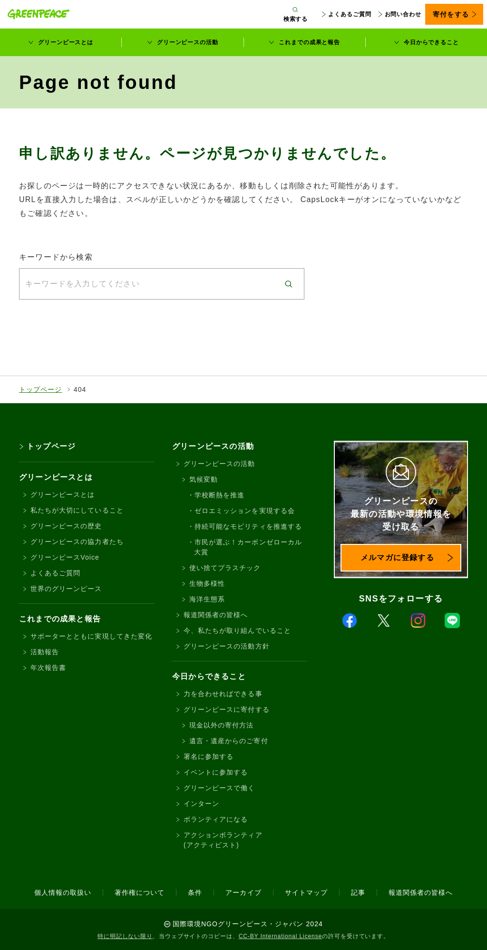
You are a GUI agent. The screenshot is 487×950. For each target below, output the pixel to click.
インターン (201, 803)
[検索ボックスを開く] (295, 14)
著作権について (140, 892)
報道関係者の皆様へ (216, 615)
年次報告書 (48, 667)
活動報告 (44, 652)
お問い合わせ (403, 14)
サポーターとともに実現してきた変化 (91, 636)
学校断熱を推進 (219, 495)
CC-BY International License (280, 936)
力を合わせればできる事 (223, 694)
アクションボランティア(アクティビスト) (223, 840)
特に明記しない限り (125, 936)
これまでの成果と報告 (309, 42)
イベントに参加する (216, 772)
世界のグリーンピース (66, 588)
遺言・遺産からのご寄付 (228, 741)
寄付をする (450, 14)
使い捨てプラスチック (225, 568)
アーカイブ (243, 892)
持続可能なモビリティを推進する (248, 526)
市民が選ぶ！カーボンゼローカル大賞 (248, 547)
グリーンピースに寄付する (227, 709)
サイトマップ (306, 892)
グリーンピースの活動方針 (227, 646)
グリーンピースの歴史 (66, 526)
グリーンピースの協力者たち (77, 541)
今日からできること (431, 42)
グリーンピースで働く (219, 788)
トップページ (40, 389)
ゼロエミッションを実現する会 (245, 510)
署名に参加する (209, 756)
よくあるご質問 (349, 14)
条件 (195, 892)
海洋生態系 (207, 599)
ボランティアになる (216, 819)
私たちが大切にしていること (77, 510)
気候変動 (203, 479)
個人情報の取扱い (62, 892)
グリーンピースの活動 (187, 42)
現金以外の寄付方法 (221, 725)
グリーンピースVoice (64, 557)
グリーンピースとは (65, 42)
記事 (358, 892)
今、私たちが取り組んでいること (237, 630)
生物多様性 (207, 583)
